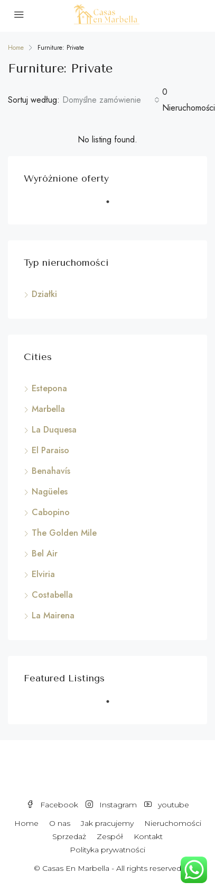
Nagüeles (50, 491)
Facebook (52, 804)
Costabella (52, 595)
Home (26, 823)
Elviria (43, 574)
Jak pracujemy (107, 823)
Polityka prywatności (107, 849)
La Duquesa (54, 430)
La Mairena (53, 615)
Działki (44, 294)
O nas (59, 823)
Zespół (110, 836)
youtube (166, 804)
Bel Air (45, 553)
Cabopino (51, 512)
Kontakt (148, 836)
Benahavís (51, 471)
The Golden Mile (64, 533)
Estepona (49, 388)
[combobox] (111, 100)
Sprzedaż (69, 836)
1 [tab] (113, 206)
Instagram (111, 804)
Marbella (48, 409)
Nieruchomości (172, 823)
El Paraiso (50, 450)
